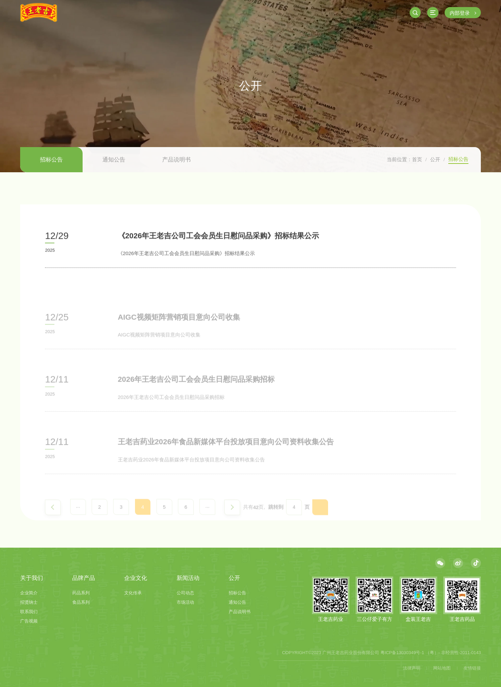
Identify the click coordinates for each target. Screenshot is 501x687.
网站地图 (442, 668)
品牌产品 (83, 578)
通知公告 (113, 159)
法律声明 (411, 668)
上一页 (53, 520)
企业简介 (29, 592)
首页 (417, 159)
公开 (435, 159)
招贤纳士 (29, 602)
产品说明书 (176, 159)
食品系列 (81, 602)
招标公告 (51, 159)
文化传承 (133, 592)
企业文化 (135, 578)
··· (78, 519)
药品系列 (81, 592)
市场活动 (185, 602)
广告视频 (29, 621)
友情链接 (472, 668)
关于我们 (31, 578)
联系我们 (29, 611)
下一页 (232, 520)
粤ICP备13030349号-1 (402, 652)
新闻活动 (188, 578)
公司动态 (185, 592)
